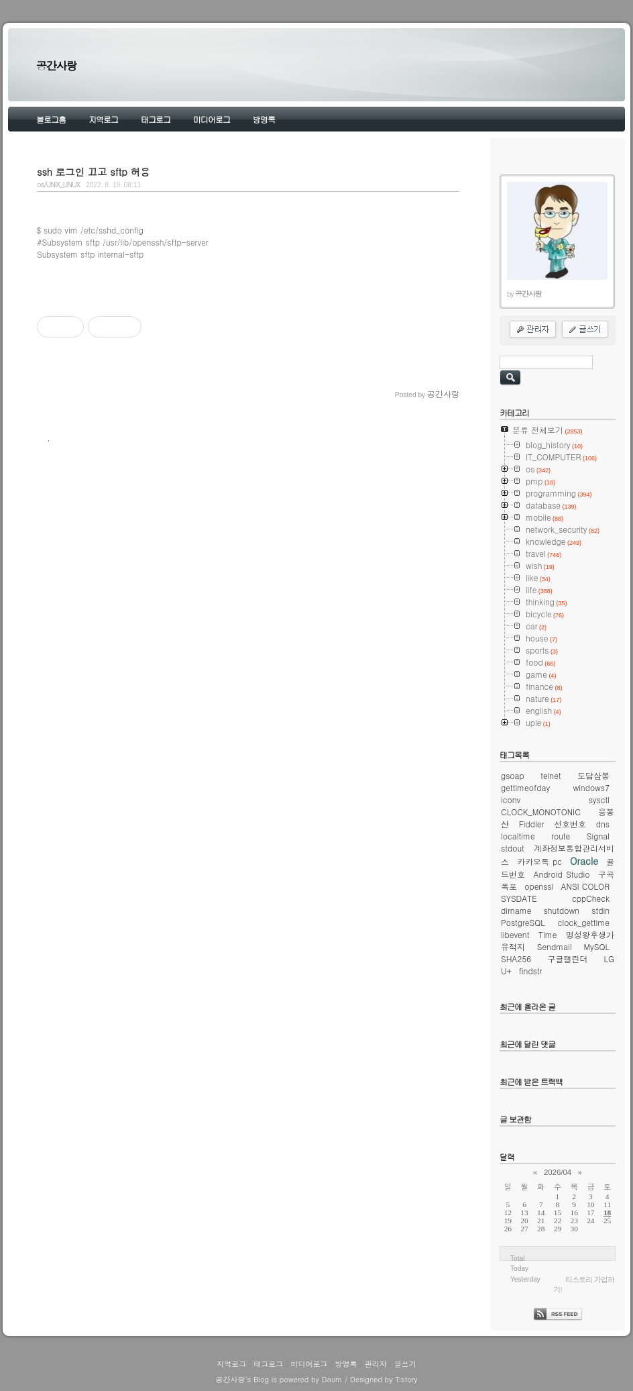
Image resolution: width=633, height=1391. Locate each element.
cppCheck (591, 898)
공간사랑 (56, 65)
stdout (512, 848)
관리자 (376, 1364)
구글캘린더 (567, 958)
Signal (598, 835)
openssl (538, 886)
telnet (550, 775)
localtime (518, 835)
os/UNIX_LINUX (58, 184)
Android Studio (562, 874)
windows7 (591, 787)
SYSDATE (519, 898)
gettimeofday (525, 787)
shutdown (561, 910)
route (560, 835)
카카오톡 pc (539, 861)
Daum (332, 1379)
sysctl (599, 799)
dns (603, 823)
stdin (600, 910)
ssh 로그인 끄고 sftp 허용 (93, 171)
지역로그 (103, 119)
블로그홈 (51, 119)
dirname (516, 910)
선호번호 (570, 823)
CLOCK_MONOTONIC (541, 811)
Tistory (406, 1379)
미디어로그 (211, 119)
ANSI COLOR (585, 886)
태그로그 (155, 119)
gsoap (512, 775)
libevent (515, 934)
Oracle (584, 861)
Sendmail (554, 946)
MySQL (596, 946)
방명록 (264, 119)
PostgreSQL (523, 922)
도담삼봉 (593, 775)
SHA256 (516, 958)
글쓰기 (405, 1364)
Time (547, 934)
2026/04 (557, 1172)
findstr (530, 970)
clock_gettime (584, 922)
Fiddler (531, 823)
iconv (510, 799)
